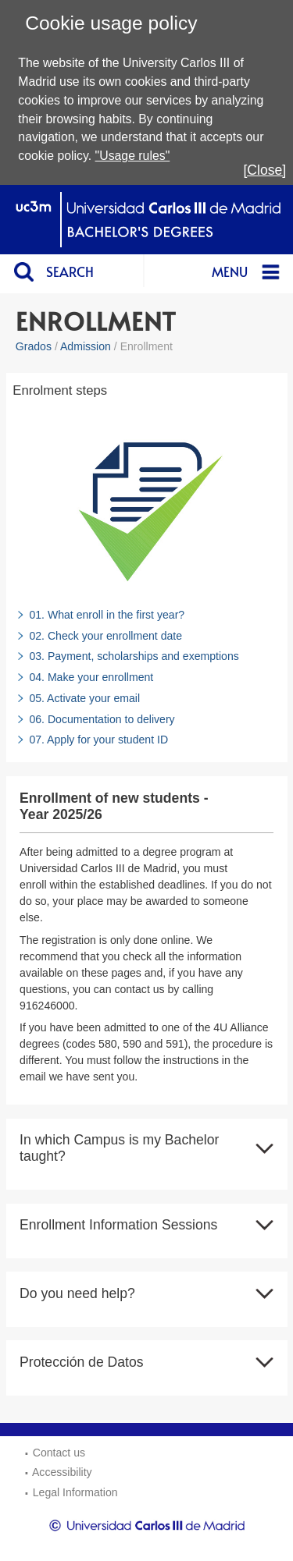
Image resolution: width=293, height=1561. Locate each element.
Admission (85, 346)
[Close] (264, 170)
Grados (34, 346)
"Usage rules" (132, 155)
